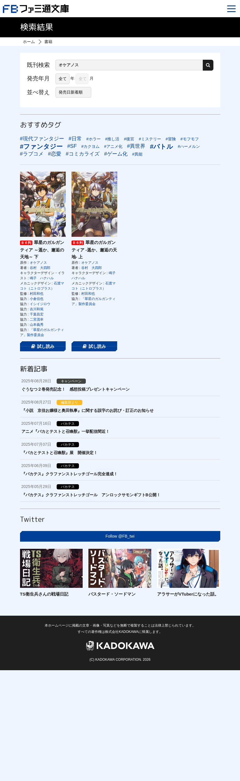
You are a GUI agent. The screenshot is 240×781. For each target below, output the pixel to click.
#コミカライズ (83, 154)
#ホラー (93, 139)
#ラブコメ (31, 154)
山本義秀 (36, 325)
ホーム (29, 41)
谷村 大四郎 (40, 268)
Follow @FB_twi (120, 536)
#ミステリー (150, 139)
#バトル (161, 146)
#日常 (75, 139)
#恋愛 (54, 154)
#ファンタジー (41, 146)
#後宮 (129, 139)
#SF (72, 146)
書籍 (48, 41)
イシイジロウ (40, 304)
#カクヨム (90, 146)
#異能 (137, 154)
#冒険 (171, 139)
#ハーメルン (189, 146)
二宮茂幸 (36, 319)
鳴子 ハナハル (42, 278)
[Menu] (231, 8)
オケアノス (38, 263)
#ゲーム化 (116, 154)
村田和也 (36, 294)
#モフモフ (190, 139)
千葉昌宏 (36, 314)
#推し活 (112, 139)
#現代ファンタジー (42, 139)
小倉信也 (36, 299)
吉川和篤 (36, 309)
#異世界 (136, 146)
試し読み (43, 346)
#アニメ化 (113, 146)
